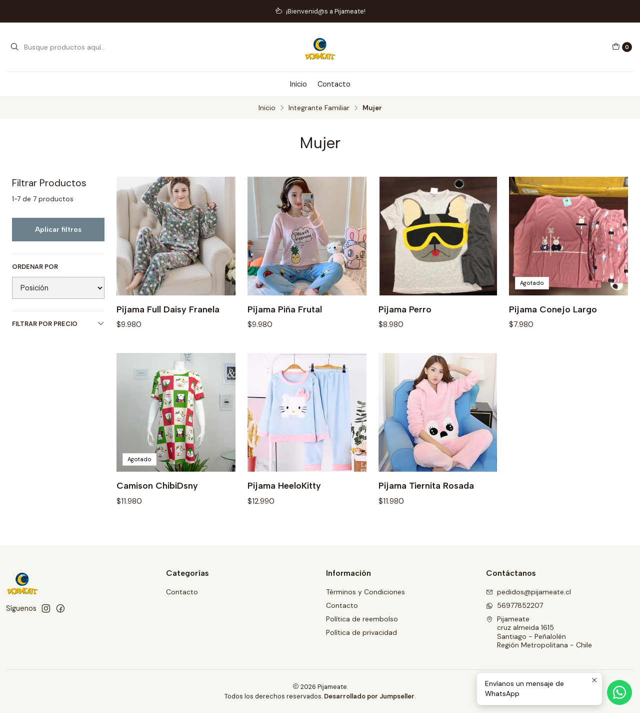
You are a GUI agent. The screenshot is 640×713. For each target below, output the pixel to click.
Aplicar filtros (58, 229)
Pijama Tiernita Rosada (426, 493)
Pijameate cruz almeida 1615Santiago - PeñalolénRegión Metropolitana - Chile (539, 632)
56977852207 (514, 605)
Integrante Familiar (319, 108)
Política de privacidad (361, 632)
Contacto (334, 84)
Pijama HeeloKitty (284, 493)
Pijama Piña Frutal (285, 309)
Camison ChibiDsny (157, 493)
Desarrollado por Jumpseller (369, 696)
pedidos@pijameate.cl (528, 591)
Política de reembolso (362, 618)
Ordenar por (35, 267)
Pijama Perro (405, 309)
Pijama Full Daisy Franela (168, 309)
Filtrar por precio (58, 323)
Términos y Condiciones (365, 591)
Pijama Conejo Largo (553, 309)
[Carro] (622, 47)
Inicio (298, 84)
